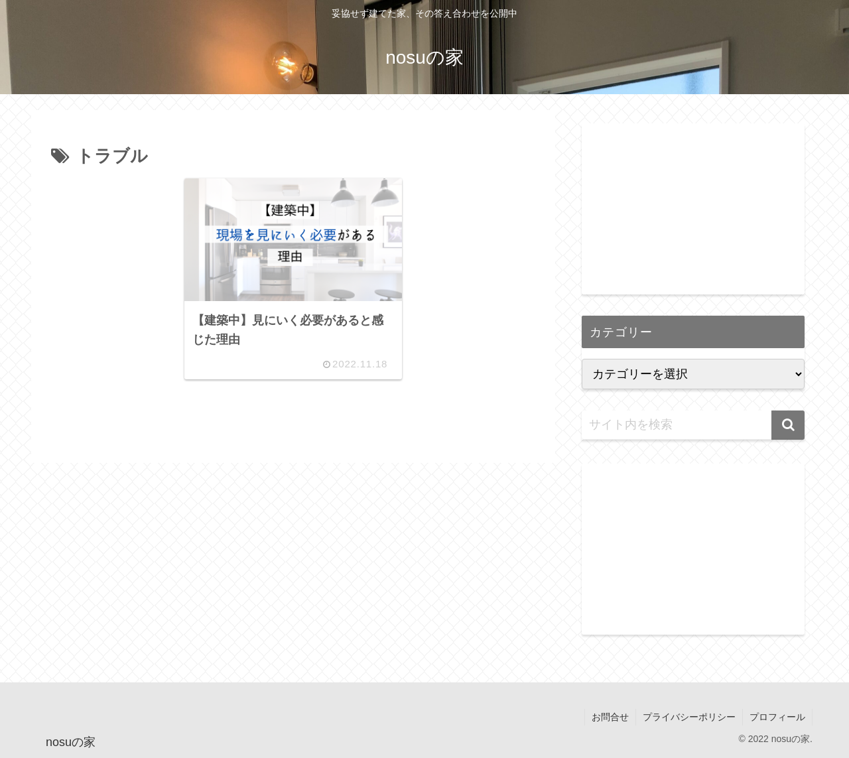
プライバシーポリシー (689, 717)
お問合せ (610, 717)
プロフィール (777, 717)
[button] (788, 425)
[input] (693, 425)
